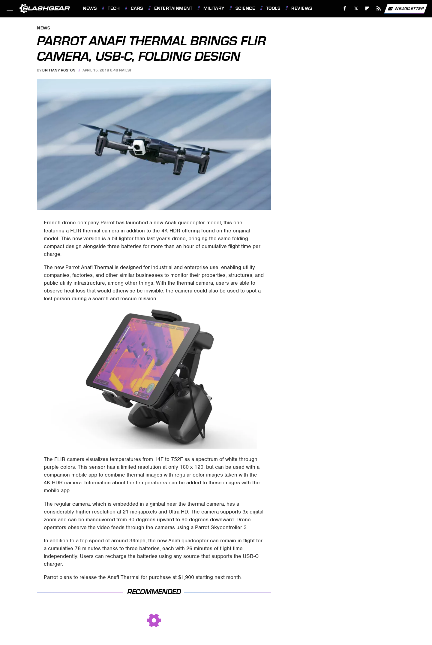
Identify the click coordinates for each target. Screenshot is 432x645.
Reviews (301, 8)
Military (213, 8)
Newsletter (405, 8)
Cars (137, 8)
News (90, 8)
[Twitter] (356, 8)
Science (245, 8)
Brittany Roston (59, 70)
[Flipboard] (367, 8)
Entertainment (173, 8)
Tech (114, 8)
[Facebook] (344, 8)
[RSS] (378, 8)
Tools (273, 8)
